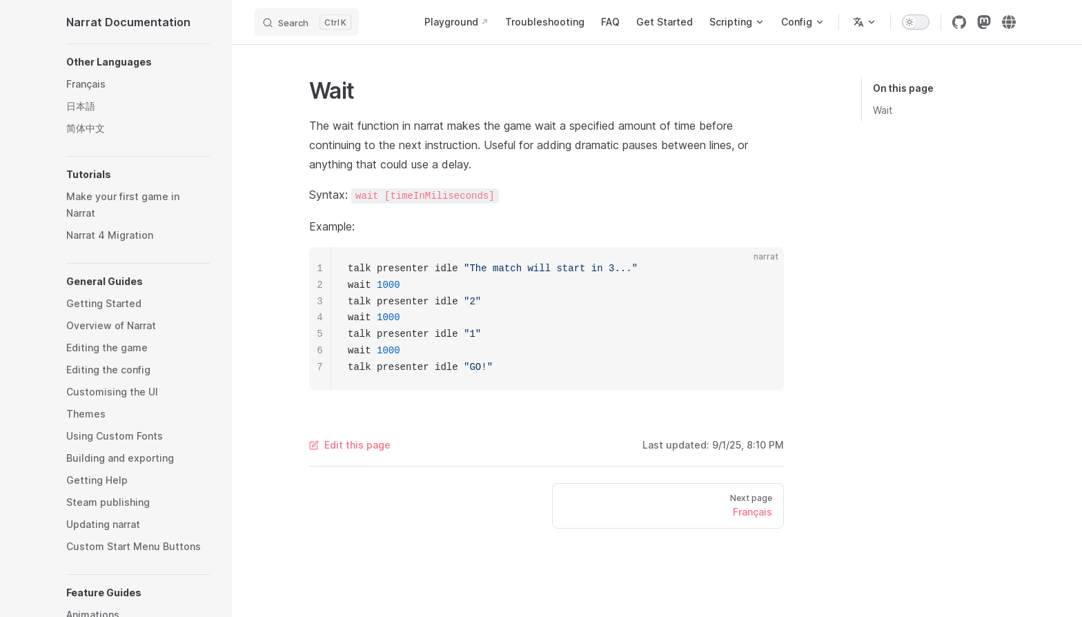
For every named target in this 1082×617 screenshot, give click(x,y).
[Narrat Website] (1008, 22)
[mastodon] (984, 22)
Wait (882, 110)
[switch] (915, 22)
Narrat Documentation (128, 22)
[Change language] (865, 22)
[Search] (306, 22)
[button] (138, 62)
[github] (959, 22)
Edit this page (350, 445)
